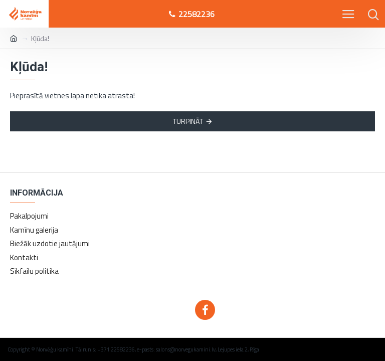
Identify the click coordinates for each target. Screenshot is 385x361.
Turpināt (188, 121)
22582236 (192, 14)
